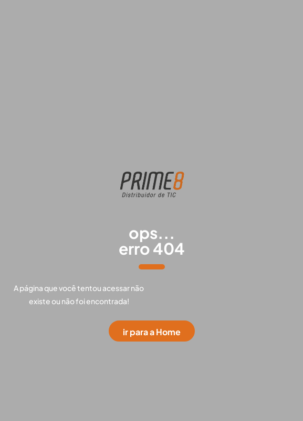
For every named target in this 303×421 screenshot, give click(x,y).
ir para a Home (152, 331)
